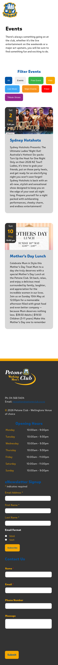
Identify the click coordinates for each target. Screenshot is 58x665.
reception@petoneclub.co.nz (29, 401)
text (11, 539)
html (12, 536)
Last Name (12, 517)
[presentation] (28, 645)
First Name (12, 505)
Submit (11, 654)
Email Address (14, 492)
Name (9, 568)
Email (9, 584)
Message (10, 616)
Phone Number (14, 600)
